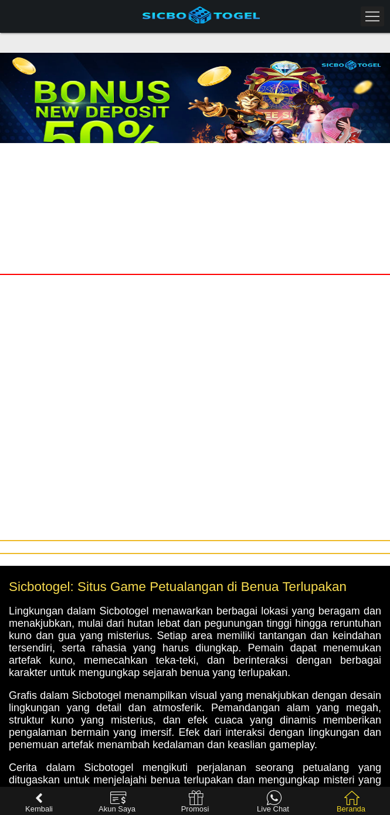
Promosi (195, 801)
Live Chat (273, 801)
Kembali (39, 801)
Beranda (351, 801)
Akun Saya (117, 801)
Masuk (97, 154)
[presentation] (347, 200)
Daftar (292, 154)
